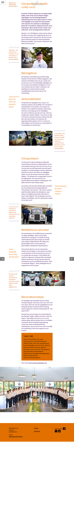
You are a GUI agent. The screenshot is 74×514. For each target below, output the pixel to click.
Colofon (36, 499)
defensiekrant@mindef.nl (17, 508)
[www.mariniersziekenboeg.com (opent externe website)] (39, 431)
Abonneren (37, 502)
